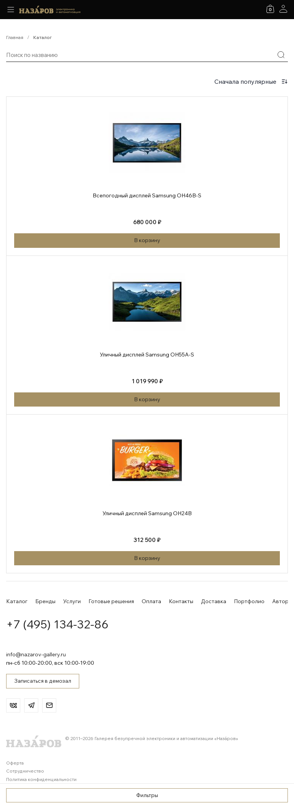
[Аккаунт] (283, 8)
